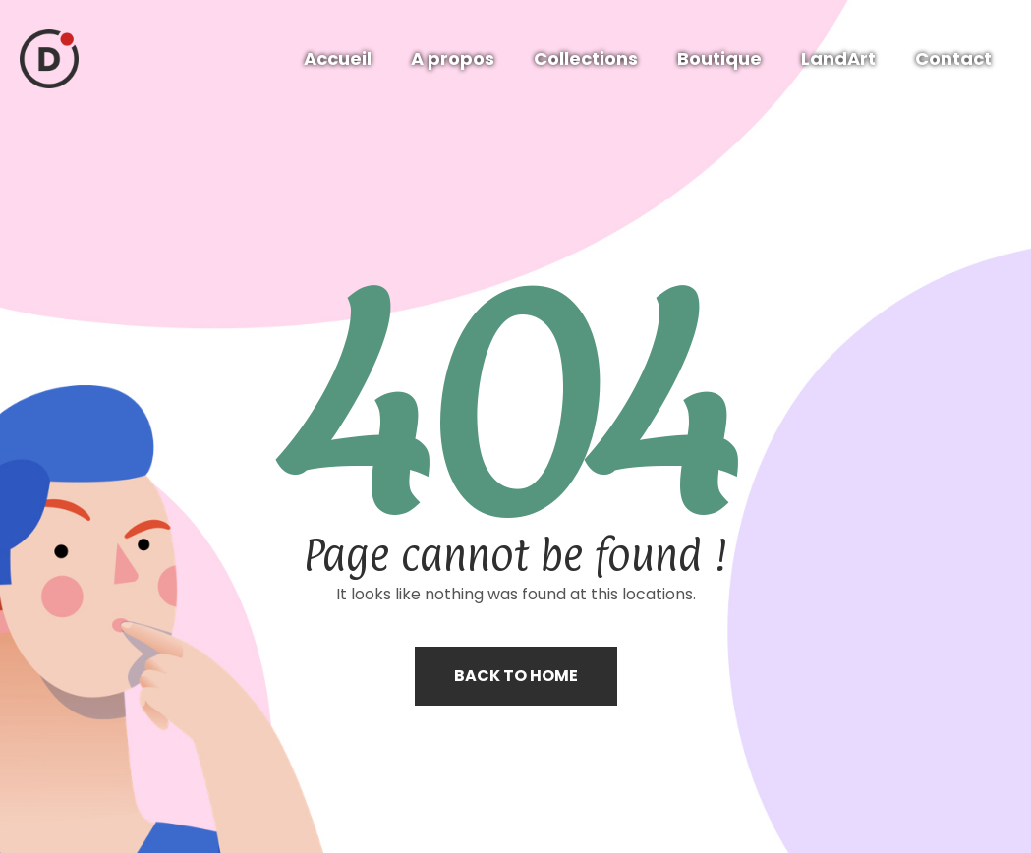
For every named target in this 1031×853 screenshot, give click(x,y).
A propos (452, 58)
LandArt (838, 58)
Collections (586, 58)
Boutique (719, 58)
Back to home (516, 675)
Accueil (338, 58)
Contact (953, 58)
